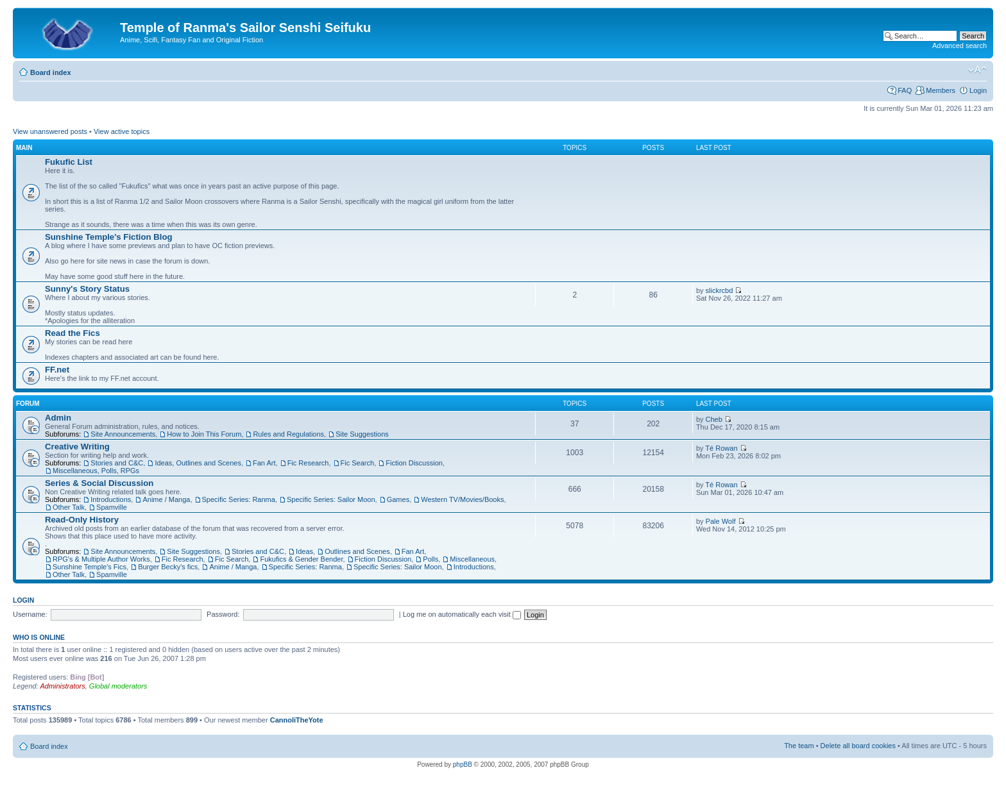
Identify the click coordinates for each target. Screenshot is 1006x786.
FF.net (57, 369)
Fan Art (264, 463)
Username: (30, 614)
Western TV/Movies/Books (462, 499)
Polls (430, 559)
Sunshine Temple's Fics (89, 567)
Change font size (977, 70)
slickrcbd (719, 290)
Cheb (714, 419)
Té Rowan (721, 448)
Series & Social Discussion (99, 483)
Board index (50, 72)
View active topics (121, 131)
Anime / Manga (166, 499)
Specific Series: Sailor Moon (331, 499)
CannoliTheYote (296, 720)
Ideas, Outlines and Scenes (198, 463)
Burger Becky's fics (168, 567)
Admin (58, 417)
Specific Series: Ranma (238, 499)
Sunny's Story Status (87, 289)
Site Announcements (122, 434)
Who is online (39, 637)
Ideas (304, 551)
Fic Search (358, 463)
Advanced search (959, 45)
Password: (223, 614)
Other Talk (69, 507)
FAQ (905, 90)
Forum (28, 403)
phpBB (462, 764)
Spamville (111, 507)
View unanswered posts (50, 131)
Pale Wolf (721, 521)
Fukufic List (68, 162)
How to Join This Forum (204, 434)
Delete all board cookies (858, 745)
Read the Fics (72, 333)
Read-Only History (82, 519)
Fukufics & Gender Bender (301, 559)
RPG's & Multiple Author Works (101, 559)
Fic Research (308, 463)
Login (978, 90)
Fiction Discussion (414, 463)
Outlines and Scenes (357, 551)
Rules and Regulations (288, 434)
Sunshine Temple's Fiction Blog (109, 237)
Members (940, 90)
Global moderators (118, 686)
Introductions (110, 499)
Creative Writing (77, 446)
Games (398, 499)
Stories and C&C (116, 463)
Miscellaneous (472, 559)
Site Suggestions (362, 434)
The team (799, 745)
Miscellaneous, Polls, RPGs (96, 470)
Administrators (62, 686)
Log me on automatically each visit (462, 614)
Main (24, 147)
